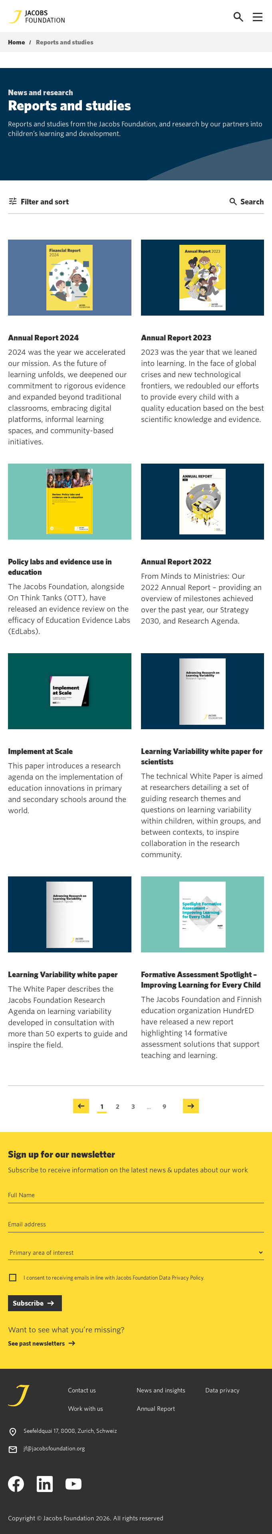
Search (246, 201)
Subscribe (28, 1303)
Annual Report (156, 1408)
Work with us (85, 1408)
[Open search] (238, 17)
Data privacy (222, 1390)
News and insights (161, 1390)
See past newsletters (36, 1343)
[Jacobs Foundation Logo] (37, 17)
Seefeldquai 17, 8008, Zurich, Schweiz (70, 1430)
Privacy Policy (187, 1277)
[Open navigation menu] (257, 17)
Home (16, 42)
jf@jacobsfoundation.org (54, 1448)
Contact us (82, 1390)
